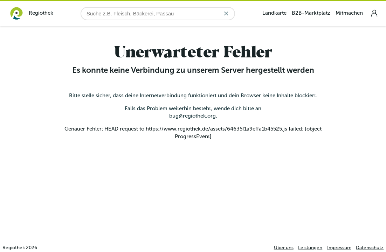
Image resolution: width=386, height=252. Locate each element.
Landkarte (274, 13)
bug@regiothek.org (192, 116)
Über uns (284, 248)
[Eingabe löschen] (226, 13)
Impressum (339, 248)
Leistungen (310, 248)
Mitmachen (349, 13)
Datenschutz (370, 248)
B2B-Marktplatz (311, 13)
